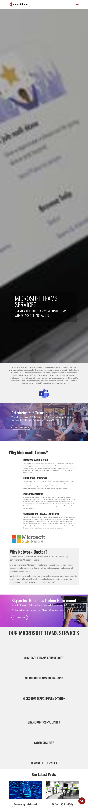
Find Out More (21, 427)
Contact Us (20, 617)
